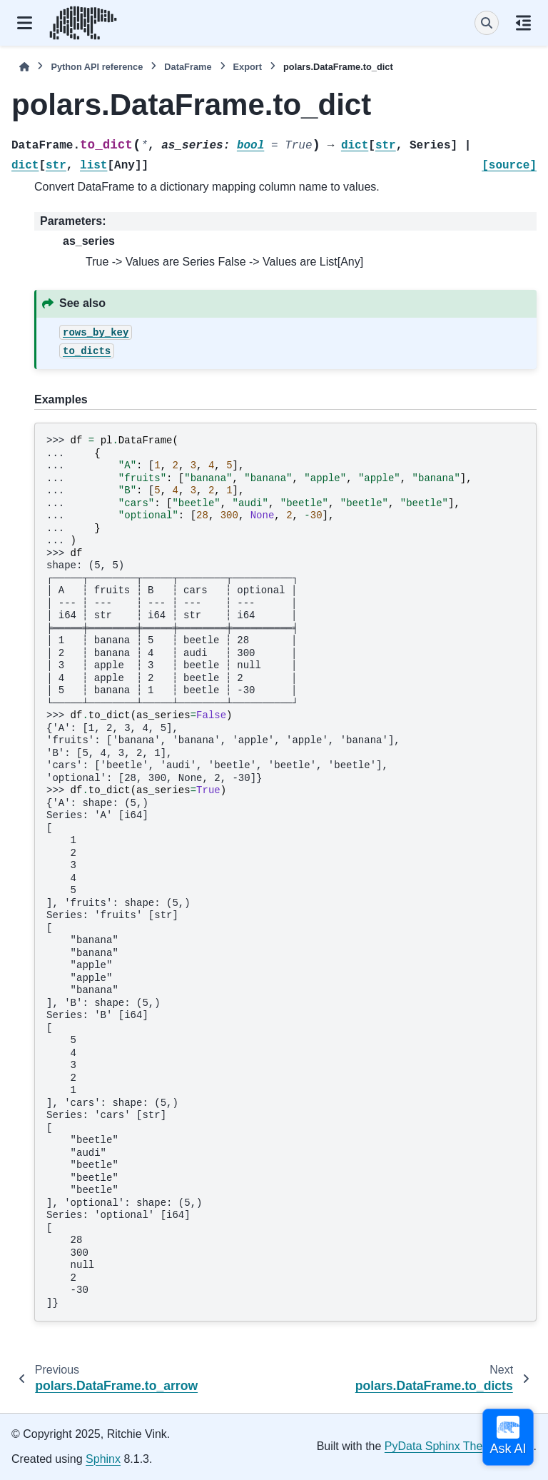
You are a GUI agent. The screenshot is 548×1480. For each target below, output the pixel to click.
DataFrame (187, 66)
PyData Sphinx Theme (442, 1446)
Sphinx (103, 1459)
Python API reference (97, 66)
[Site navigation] (24, 23)
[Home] (24, 66)
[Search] (487, 23)
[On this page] (523, 23)
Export (248, 66)
